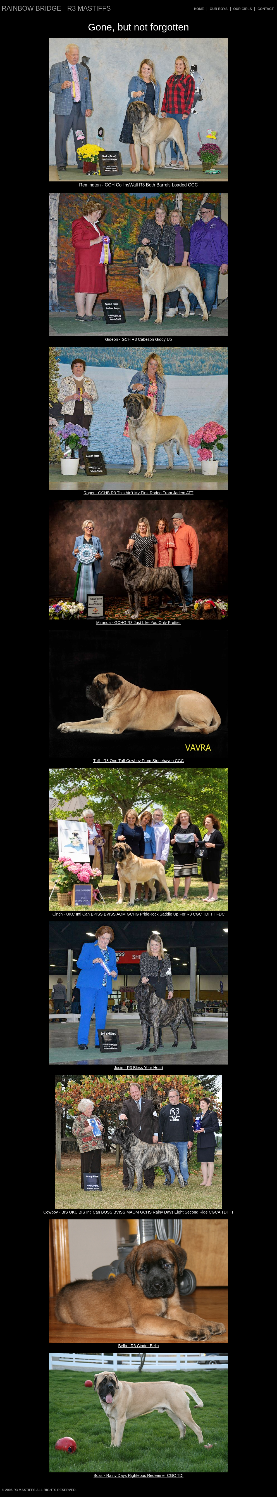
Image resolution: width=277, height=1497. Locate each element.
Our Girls (242, 9)
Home (199, 9)
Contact (265, 9)
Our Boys (219, 9)
